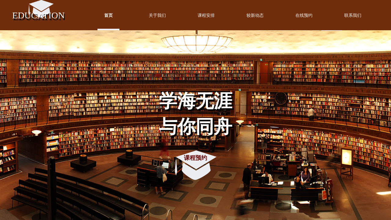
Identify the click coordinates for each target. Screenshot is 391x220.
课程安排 (206, 15)
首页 (108, 15)
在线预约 (303, 15)
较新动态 (255, 15)
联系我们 (352, 15)
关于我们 (157, 15)
